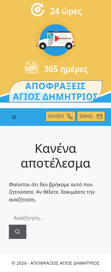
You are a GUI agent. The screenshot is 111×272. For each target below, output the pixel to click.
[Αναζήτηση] (17, 232)
